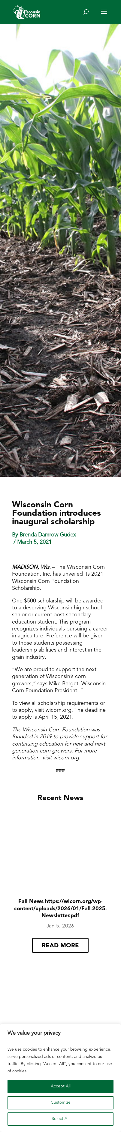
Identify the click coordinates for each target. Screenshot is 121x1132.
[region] (60, 1078)
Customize (61, 1102)
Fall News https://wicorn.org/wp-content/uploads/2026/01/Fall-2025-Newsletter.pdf (60, 909)
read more (60, 946)
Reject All (60, 1119)
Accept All (61, 1086)
